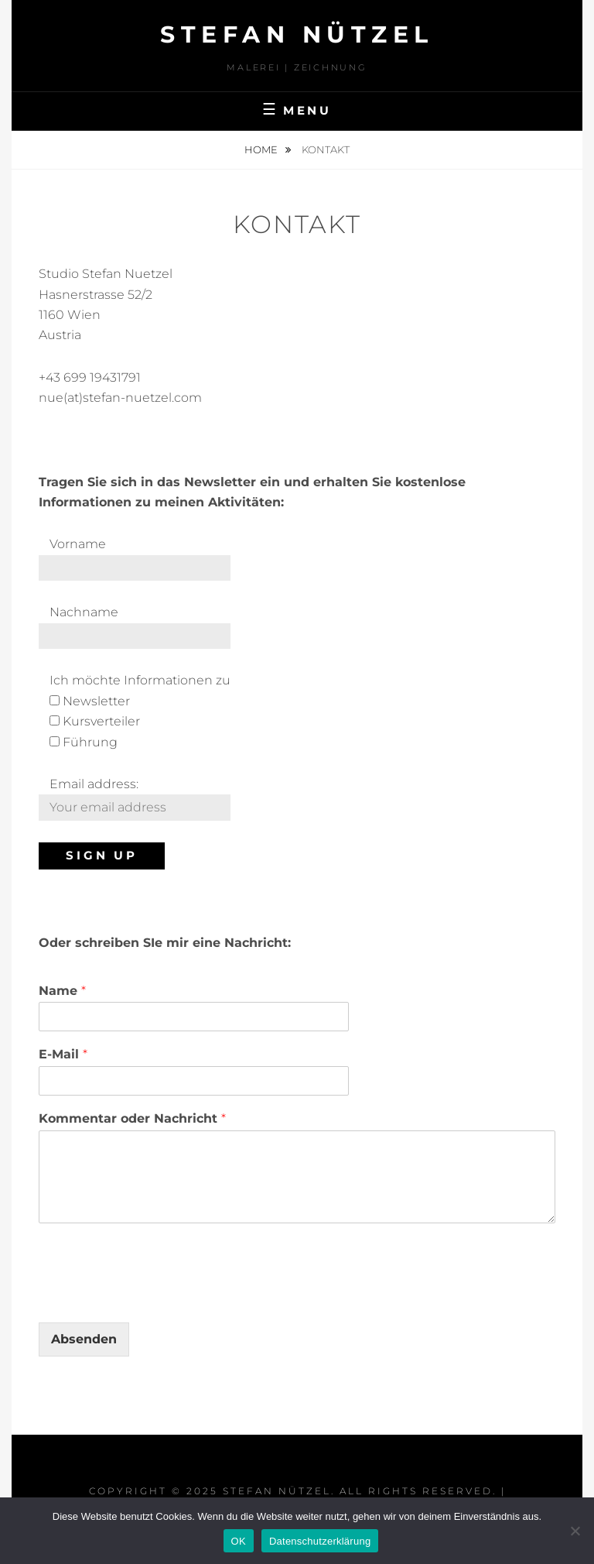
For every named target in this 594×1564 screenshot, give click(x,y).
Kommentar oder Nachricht (132, 1118)
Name (62, 990)
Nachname (84, 612)
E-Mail (63, 1054)
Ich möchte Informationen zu (140, 680)
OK (238, 1541)
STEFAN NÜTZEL (297, 34)
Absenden (84, 1339)
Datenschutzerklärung (319, 1541)
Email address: (94, 784)
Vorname (78, 544)
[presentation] (156, 1297)
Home (262, 149)
